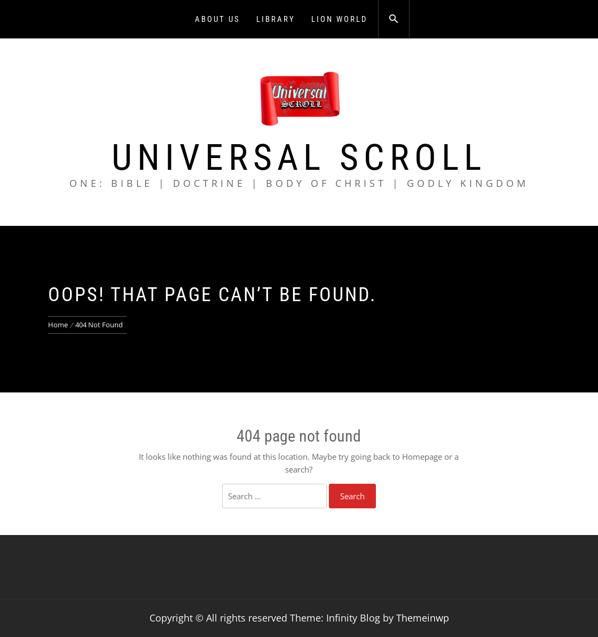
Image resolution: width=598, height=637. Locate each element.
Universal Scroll (299, 157)
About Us (217, 19)
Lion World (339, 19)
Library (275, 19)
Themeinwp (422, 617)
